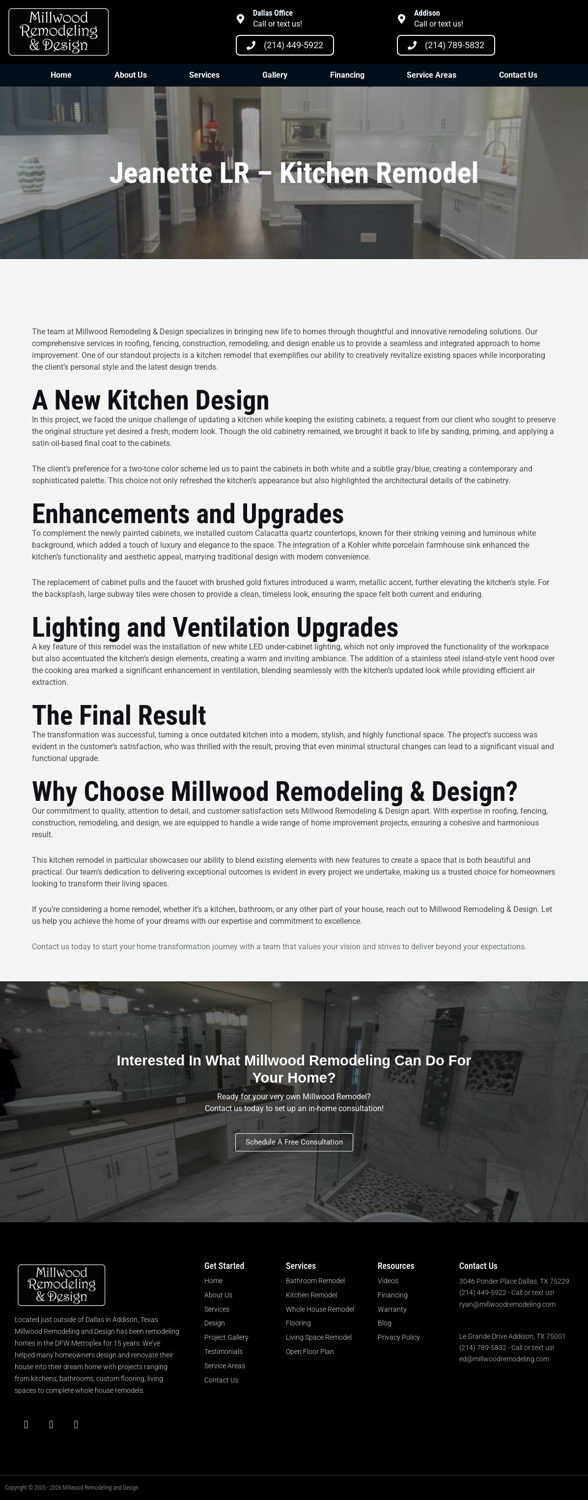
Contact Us (518, 75)
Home (61, 75)
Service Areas (431, 75)
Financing (347, 75)
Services (204, 75)
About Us (130, 75)
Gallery (274, 75)
